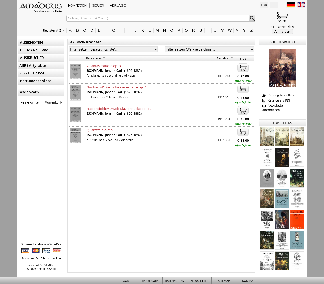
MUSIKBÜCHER (31, 57)
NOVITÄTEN (77, 5)
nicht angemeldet (282, 27)
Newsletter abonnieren (273, 107)
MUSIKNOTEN (31, 42)
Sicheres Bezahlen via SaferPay (41, 244)
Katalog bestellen (278, 95)
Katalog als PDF (276, 100)
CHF (274, 5)
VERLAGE (118, 5)
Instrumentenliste (35, 80)
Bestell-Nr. (223, 58)
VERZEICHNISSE (32, 73)
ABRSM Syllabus (33, 65)
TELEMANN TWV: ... (35, 50)
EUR (264, 5)
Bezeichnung (94, 58)
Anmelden (282, 31)
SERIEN (98, 5)
